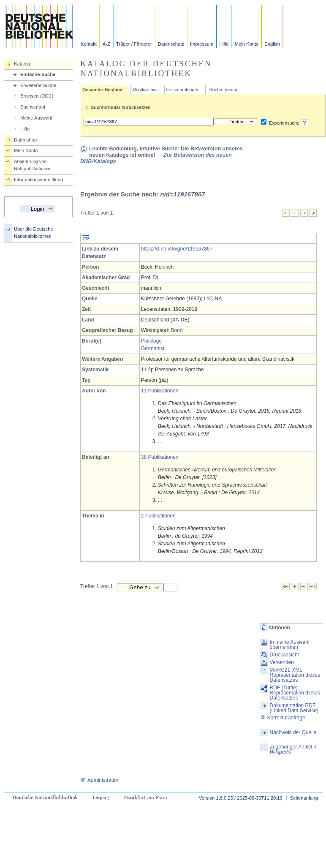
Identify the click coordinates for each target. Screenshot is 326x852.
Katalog (22, 63)
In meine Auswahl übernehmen (290, 644)
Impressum (201, 43)
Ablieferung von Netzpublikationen (33, 165)
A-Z (106, 43)
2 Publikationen (158, 516)
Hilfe (223, 43)
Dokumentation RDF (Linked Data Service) (294, 707)
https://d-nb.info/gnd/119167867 (176, 249)
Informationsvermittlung (38, 179)
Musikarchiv (144, 89)
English (272, 43)
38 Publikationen (160, 457)
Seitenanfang (304, 797)
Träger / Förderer (134, 43)
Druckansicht (284, 655)
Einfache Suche (37, 74)
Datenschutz (171, 43)
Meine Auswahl (36, 117)
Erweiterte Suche (38, 85)
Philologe (151, 341)
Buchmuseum (223, 89)
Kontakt (89, 43)
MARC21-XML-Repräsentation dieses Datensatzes (295, 675)
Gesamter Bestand (102, 89)
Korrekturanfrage (282, 718)
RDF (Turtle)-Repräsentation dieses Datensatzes (295, 693)
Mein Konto (247, 43)
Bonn (176, 330)
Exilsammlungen (182, 89)
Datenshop (25, 139)
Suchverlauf (32, 106)
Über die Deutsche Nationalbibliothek (33, 232)
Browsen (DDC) (36, 95)
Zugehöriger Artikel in (294, 749)
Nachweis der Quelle (293, 732)
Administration (100, 780)
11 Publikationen (160, 391)
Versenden (282, 662)
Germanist (152, 348)
